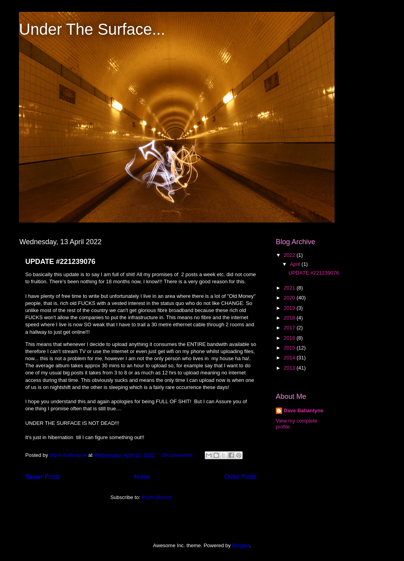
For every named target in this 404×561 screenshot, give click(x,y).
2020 (290, 298)
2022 (290, 255)
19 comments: (178, 455)
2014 (290, 358)
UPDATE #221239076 (60, 262)
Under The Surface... (92, 29)
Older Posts (240, 476)
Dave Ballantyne (303, 410)
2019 (290, 308)
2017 (290, 328)
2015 (290, 348)
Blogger (240, 545)
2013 (290, 368)
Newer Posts (42, 476)
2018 (290, 318)
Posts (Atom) (156, 497)
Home (142, 476)
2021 (290, 288)
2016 (290, 338)
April (296, 264)
